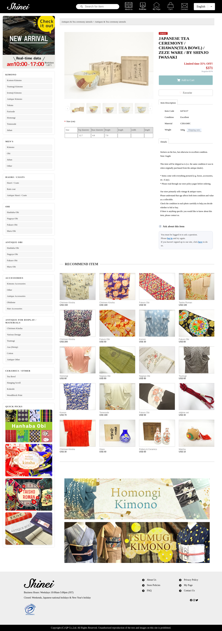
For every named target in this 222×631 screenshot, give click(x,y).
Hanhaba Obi (13, 212)
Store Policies (153, 585)
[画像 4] (126, 108)
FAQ (149, 590)
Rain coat (11, 189)
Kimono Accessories (16, 283)
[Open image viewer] (108, 65)
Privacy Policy (191, 580)
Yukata (10, 105)
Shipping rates (194, 130)
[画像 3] (110, 108)
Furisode (11, 111)
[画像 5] (142, 108)
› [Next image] (150, 108)
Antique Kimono (14, 99)
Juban (9, 130)
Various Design (14, 334)
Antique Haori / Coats (17, 195)
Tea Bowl (11, 376)
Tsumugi (11, 340)
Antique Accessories (16, 296)
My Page (188, 585)
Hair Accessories (14, 308)
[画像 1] (77, 108)
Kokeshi (10, 389)
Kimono (10, 147)
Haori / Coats (13, 183)
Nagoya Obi (12, 218)
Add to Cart (187, 80)
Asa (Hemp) (12, 347)
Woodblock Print (14, 395)
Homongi (11, 117)
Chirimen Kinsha (14, 328)
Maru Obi (11, 231)
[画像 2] (93, 108)
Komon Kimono (14, 80)
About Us (151, 580)
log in (170, 238)
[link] (70, 610)
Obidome (11, 302)
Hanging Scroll (14, 382)
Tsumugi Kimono (15, 86)
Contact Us (189, 590)
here (200, 242)
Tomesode (11, 124)
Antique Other (13, 359)
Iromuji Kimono (14, 92)
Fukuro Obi (12, 224)
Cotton (10, 353)
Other (9, 166)
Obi (8, 153)
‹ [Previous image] (67, 108)
